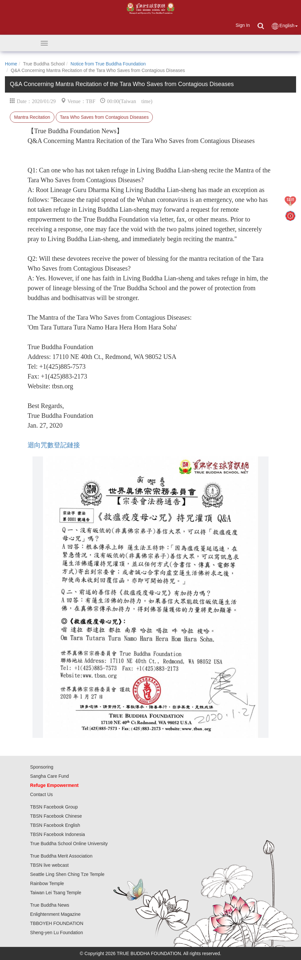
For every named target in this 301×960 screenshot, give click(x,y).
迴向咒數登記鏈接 (54, 445)
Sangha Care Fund (49, 776)
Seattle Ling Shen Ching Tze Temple (67, 874)
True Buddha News (49, 905)
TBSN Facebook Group (54, 806)
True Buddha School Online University (69, 843)
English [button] (284, 26)
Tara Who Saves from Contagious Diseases (104, 117)
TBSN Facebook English (55, 825)
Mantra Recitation (32, 117)
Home (11, 63)
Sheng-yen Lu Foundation (56, 932)
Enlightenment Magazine (55, 914)
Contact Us (41, 794)
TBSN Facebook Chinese (56, 816)
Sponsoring (41, 767)
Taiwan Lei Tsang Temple (55, 892)
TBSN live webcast (49, 865)
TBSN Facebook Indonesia (57, 834)
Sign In (242, 25)
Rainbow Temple (47, 883)
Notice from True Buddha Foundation (108, 63)
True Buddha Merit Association (61, 856)
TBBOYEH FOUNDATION (56, 923)
